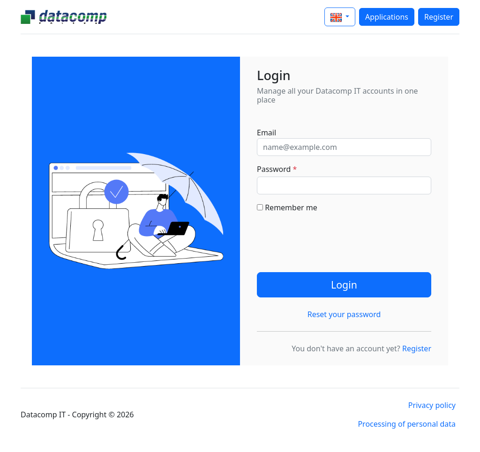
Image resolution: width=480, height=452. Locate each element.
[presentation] (328, 239)
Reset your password (344, 314)
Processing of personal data (407, 424)
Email (266, 132)
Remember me (287, 207)
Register (438, 17)
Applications (386, 17)
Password (277, 169)
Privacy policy (432, 405)
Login (344, 284)
